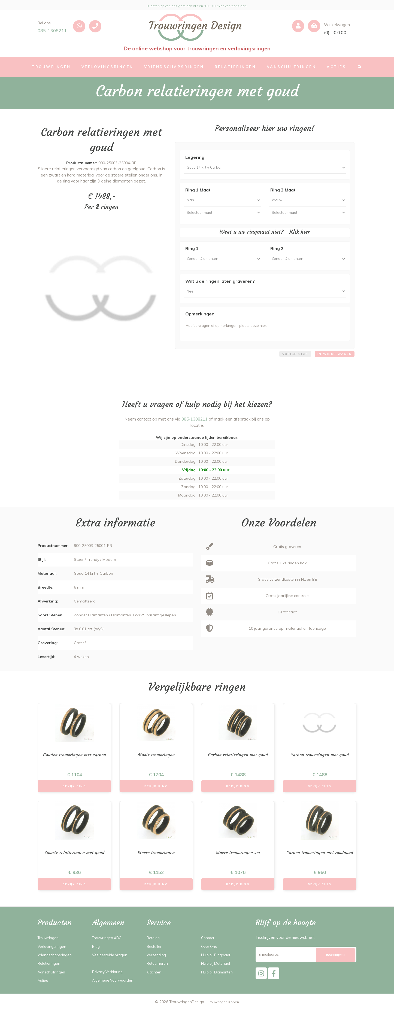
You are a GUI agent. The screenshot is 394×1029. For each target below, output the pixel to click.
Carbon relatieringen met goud (238, 769)
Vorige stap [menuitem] (289, 368)
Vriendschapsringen (56, 974)
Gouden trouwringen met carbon (74, 772)
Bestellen (156, 965)
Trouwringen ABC (109, 957)
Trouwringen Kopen (223, 1020)
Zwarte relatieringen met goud (74, 870)
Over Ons (210, 965)
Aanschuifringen (53, 991)
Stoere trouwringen (156, 870)
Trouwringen (49, 957)
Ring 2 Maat (283, 192)
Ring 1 (192, 254)
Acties (44, 999)
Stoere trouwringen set (237, 870)
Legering (194, 157)
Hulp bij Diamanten (219, 991)
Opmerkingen (199, 324)
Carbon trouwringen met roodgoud (320, 873)
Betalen (154, 957)
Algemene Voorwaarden (115, 999)
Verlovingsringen (53, 965)
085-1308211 (52, 30)
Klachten (155, 991)
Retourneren (158, 982)
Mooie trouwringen (156, 769)
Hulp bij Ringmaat (218, 974)
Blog (96, 965)
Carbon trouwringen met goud (319, 769)
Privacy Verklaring (108, 991)
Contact (208, 957)
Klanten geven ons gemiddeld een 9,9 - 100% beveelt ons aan (197, 4)
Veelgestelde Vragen (112, 974)
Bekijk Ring (74, 802)
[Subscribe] (335, 974)
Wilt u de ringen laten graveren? (220, 289)
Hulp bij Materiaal (217, 982)
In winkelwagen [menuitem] (332, 368)
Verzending (157, 974)
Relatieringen (50, 982)
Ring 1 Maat (198, 192)
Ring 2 (277, 254)
